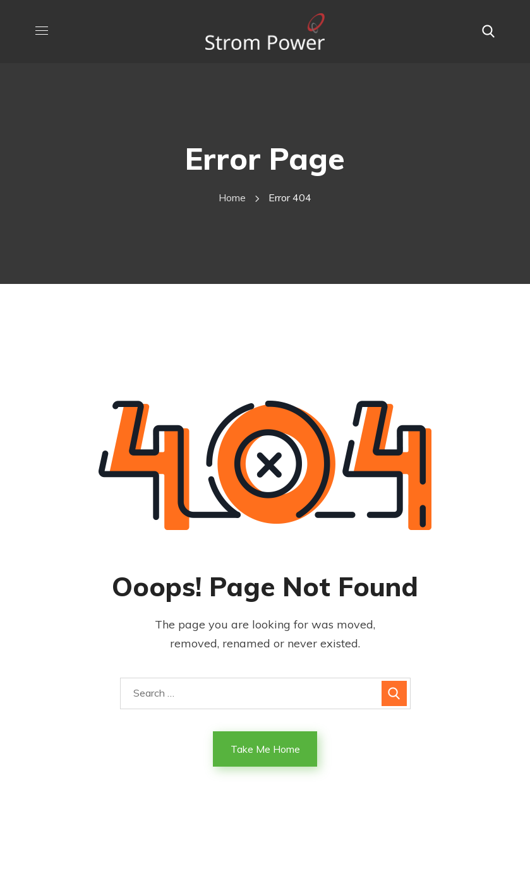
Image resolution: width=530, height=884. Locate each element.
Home (232, 197)
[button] (488, 31)
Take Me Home (265, 749)
